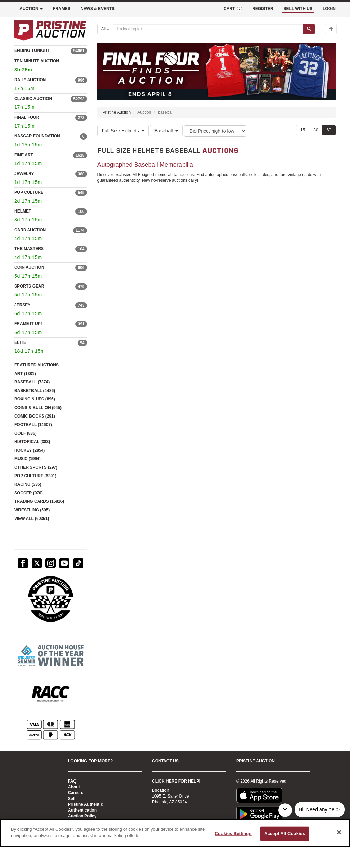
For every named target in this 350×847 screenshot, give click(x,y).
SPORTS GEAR (29, 286)
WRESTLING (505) (32, 510)
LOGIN (329, 8)
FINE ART (23, 154)
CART (233, 8)
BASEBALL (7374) (32, 382)
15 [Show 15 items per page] (302, 130)
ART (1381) (25, 373)
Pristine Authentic (85, 804)
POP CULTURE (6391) (35, 475)
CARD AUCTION (30, 230)
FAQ (72, 781)
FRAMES (61, 8)
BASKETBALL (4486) (34, 390)
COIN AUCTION (29, 267)
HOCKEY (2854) (29, 450)
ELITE (20, 342)
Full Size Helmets (123, 130)
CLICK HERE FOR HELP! (176, 781)
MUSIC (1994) (27, 458)
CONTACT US (165, 761)
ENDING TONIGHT (32, 50)
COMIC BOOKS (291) (34, 416)
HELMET (22, 211)
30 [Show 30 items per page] (315, 130)
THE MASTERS (29, 248)
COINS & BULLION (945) (38, 407)
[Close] (339, 832)
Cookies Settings (233, 833)
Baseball (166, 130)
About (74, 787)
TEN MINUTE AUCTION (50, 66)
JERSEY (22, 305)
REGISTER (262, 8)
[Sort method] (215, 131)
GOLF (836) (25, 433)
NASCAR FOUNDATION (37, 136)
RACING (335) (27, 484)
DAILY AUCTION (30, 79)
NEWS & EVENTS (98, 8)
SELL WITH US (298, 8)
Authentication (82, 810)
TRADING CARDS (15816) (39, 501)
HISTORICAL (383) (32, 441)
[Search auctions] (208, 29)
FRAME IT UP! (28, 323)
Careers (75, 792)
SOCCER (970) (28, 493)
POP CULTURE (28, 192)
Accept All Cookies (284, 833)
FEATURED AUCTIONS (36, 365)
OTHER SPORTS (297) (35, 467)
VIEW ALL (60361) (31, 518)
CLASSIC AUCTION (33, 98)
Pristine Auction (117, 112)
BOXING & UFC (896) (34, 399)
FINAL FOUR (26, 117)
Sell (71, 798)
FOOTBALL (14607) (33, 424)
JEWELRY (24, 173)
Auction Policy (82, 816)
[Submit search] (309, 29)
